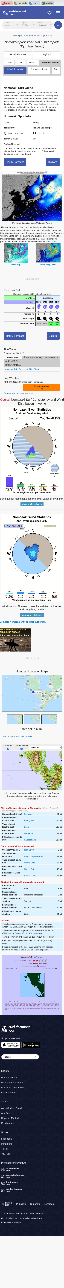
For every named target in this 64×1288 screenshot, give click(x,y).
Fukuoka (28, 814)
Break (40, 23)
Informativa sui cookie (11, 1222)
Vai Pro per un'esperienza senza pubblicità (32, 35)
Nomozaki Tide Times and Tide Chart (21, 369)
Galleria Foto (8, 1092)
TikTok (4, 1148)
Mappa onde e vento (12, 1082)
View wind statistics (32, 615)
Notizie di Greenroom (12, 1087)
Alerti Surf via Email (11, 1108)
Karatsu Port (29, 875)
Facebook (6, 1138)
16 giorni (46, 54)
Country (6, 23)
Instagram (6, 1143)
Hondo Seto (29, 869)
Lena (26, 827)
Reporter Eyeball (10, 1118)
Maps (9, 62)
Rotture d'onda (9, 1077)
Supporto (35, 1203)
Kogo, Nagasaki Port (33, 856)
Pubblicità (21, 1203)
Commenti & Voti (39, 69)
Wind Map (15, 265)
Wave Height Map (48, 264)
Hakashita (28, 833)
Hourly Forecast (18, 54)
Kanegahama (30, 840)
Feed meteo (7, 1123)
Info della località (50, 62)
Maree (32, 62)
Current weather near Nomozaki (19, 393)
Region (23, 23)
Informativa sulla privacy (31, 1218)
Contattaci (49, 1203)
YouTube (6, 1153)
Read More (51, 241)
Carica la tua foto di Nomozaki (17, 736)
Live (20, 62)
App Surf (5, 1113)
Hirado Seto (29, 863)
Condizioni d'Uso (9, 1218)
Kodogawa (29, 820)
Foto (56, 69)
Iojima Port (29, 850)
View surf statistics (32, 504)
